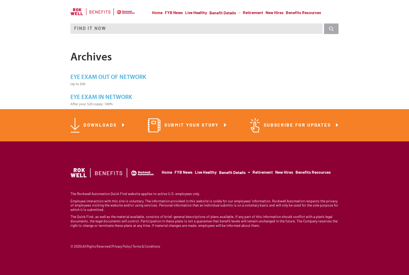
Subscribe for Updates (298, 125)
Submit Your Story (192, 125)
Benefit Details (222, 13)
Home (157, 13)
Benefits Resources (303, 13)
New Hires (275, 13)
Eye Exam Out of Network (108, 77)
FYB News (174, 13)
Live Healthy (196, 13)
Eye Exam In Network (101, 97)
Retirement (253, 13)
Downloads (100, 125)
